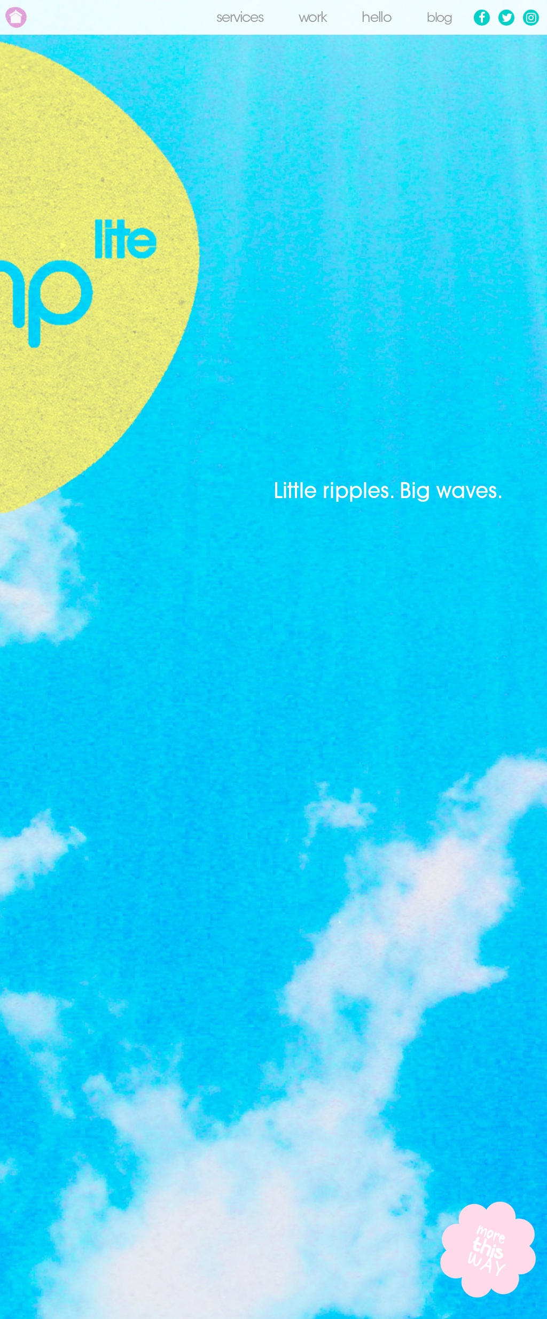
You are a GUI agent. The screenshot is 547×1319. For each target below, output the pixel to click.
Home (16, 17)
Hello (373, 19)
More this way (488, 1249)
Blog (437, 19)
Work (309, 19)
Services (236, 19)
